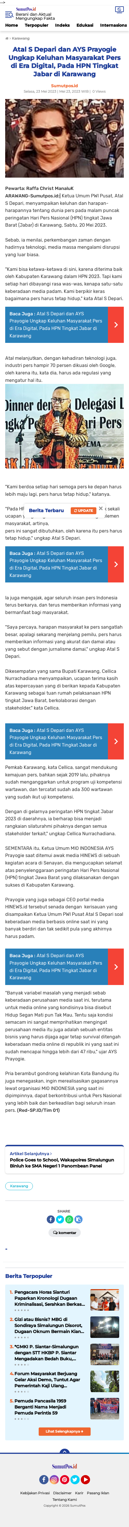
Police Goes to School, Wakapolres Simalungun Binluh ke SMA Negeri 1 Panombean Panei (62, 1163)
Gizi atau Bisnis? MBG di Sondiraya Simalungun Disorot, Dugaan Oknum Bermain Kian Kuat (48, 1325)
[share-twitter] (60, 1219)
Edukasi (84, 25)
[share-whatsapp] (69, 1219)
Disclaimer (62, 1493)
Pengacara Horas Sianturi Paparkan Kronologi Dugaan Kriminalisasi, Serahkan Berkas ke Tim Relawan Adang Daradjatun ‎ (48, 1298)
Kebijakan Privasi (35, 1493)
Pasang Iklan (98, 1493)
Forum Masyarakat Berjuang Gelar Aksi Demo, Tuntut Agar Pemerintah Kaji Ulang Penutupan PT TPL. (47, 1380)
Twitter (77, 1482)
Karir (79, 1493)
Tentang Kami (65, 1499)
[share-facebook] (51, 1219)
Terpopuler (36, 25)
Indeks (62, 25)
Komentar (64, 1232)
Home (11, 25)
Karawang (19, 1186)
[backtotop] (64, 1454)
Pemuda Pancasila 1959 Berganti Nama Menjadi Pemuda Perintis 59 (40, 1407)
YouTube (89, 1482)
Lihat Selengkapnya (64, 1431)
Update (83, 510)
